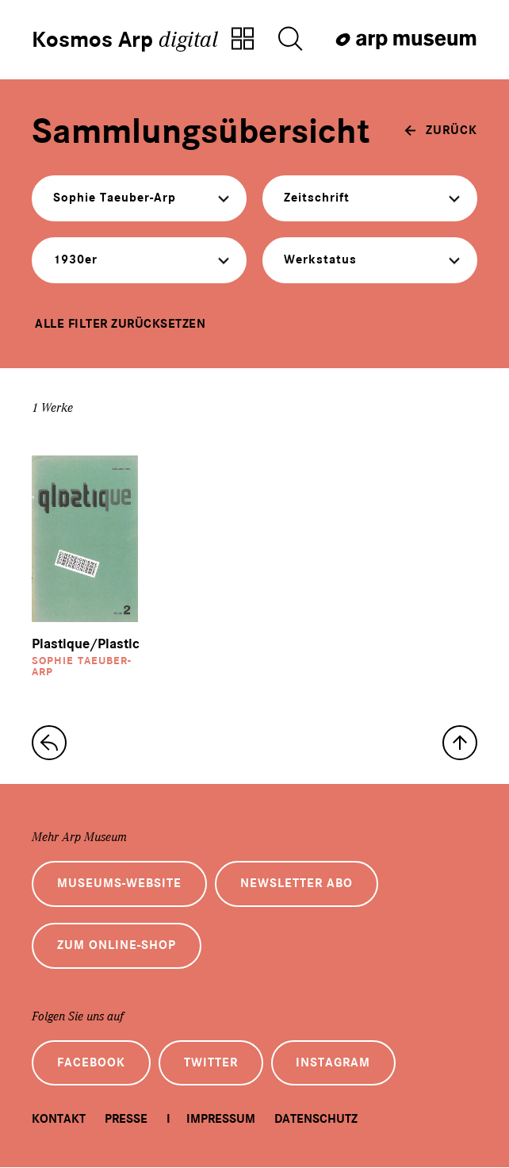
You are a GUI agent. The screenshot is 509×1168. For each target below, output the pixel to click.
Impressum (220, 1119)
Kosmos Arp (125, 40)
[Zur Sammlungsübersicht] (242, 40)
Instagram (334, 1063)
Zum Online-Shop (116, 946)
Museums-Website (119, 884)
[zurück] (440, 130)
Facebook (91, 1063)
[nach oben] (459, 742)
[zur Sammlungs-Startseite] (49, 742)
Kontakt (59, 1119)
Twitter (211, 1063)
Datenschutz (316, 1119)
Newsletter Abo (296, 884)
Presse (126, 1119)
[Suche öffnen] (290, 40)
